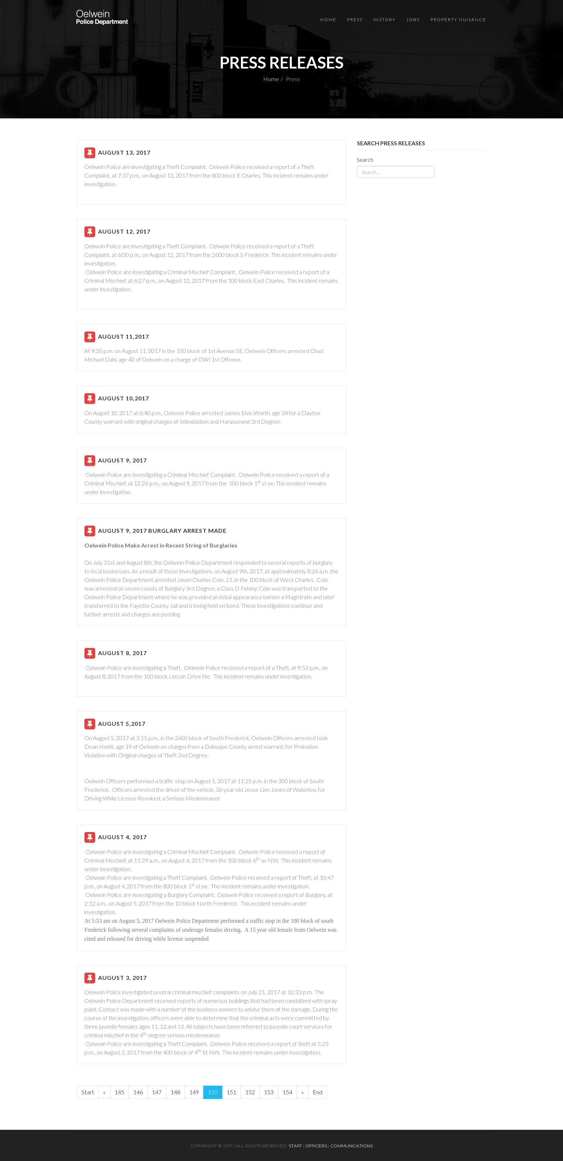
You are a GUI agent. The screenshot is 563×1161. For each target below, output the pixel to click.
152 (250, 1092)
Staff (295, 1145)
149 (194, 1092)
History (384, 19)
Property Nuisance (458, 19)
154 (287, 1092)
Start (88, 1092)
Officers (316, 1145)
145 (119, 1092)
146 (138, 1092)
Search (365, 159)
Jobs (413, 19)
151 (231, 1092)
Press (355, 19)
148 (175, 1092)
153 (269, 1092)
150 (213, 1092)
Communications (351, 1145)
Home (328, 19)
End (317, 1092)
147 (157, 1092)
